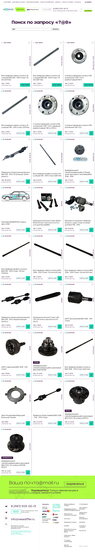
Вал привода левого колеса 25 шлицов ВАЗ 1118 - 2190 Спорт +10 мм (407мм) (14, 78)
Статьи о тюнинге (68, 2)
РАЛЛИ (36, 362)
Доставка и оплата (18, 2)
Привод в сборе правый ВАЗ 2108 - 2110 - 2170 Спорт (47, 416)
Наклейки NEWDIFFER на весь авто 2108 (13, 223)
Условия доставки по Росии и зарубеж (57, 508)
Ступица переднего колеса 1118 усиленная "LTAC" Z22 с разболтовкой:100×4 (78, 78)
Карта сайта (83, 546)
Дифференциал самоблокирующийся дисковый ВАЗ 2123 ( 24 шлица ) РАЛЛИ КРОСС (15, 464)
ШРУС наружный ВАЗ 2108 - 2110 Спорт (14, 368)
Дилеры (58, 2)
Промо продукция (68, 546)
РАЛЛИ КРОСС (7, 457)
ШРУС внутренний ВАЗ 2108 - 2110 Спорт (78, 320)
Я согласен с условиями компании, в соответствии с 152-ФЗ (20, 492)
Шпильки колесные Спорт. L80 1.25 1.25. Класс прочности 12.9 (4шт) (46, 319)
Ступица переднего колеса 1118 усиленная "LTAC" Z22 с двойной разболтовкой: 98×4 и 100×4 (46, 126)
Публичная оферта (17, 534)
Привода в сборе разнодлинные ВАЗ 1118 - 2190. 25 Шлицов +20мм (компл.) (15, 174)
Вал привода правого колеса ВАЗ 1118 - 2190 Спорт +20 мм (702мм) (14, 271)
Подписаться (75, 484)
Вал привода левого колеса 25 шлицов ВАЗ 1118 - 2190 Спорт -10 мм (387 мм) (46, 78)
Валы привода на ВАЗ (69, 505)
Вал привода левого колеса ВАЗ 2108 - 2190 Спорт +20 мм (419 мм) (79, 271)
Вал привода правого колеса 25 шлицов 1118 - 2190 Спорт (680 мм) (47, 175)
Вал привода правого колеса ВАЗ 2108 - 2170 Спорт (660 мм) (77, 368)
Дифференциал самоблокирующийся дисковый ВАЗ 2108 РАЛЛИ (47, 368)
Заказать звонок (16, 511)
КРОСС (68, 410)
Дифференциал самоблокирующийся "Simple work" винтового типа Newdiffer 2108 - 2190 (78, 173)
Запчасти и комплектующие (70, 514)
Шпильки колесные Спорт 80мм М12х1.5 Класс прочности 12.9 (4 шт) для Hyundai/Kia (47, 223)
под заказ (25, 85)
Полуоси (67, 518)
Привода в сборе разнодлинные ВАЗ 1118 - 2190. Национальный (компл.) (15, 319)
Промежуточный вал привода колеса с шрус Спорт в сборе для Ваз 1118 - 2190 (78, 223)
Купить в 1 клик (21, 133)
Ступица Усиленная (68, 541)
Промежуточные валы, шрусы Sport (70, 531)
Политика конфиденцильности (21, 530)
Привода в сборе (70, 522)
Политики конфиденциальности (19, 491)
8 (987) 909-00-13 (60, 9)
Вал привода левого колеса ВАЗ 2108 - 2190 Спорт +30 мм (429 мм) (47, 271)
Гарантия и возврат (32, 2)
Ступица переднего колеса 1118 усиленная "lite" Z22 (78, 126)
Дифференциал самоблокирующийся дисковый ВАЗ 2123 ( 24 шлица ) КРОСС (79, 416)
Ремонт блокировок (47, 2)
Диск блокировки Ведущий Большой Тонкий (13, 416)
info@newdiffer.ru (23, 519)
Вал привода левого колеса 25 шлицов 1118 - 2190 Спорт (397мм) (15, 126)
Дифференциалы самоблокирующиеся (70, 509)
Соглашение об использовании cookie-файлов (21, 532)
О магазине (7, 2)
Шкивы (66, 525)
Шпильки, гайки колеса (69, 536)
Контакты (78, 2)
